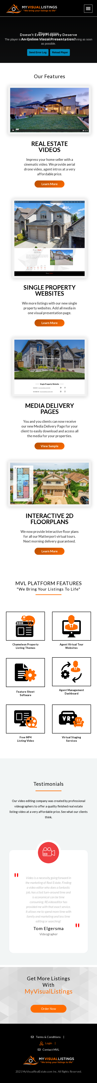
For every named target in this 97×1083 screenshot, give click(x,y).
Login (48, 1043)
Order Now (48, 1008)
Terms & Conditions (47, 1037)
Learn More (50, 184)
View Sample (49, 446)
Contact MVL (48, 1049)
